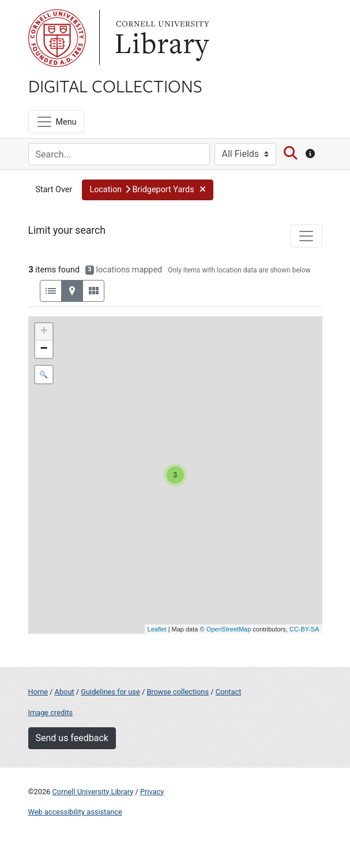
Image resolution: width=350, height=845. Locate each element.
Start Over (54, 190)
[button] (147, 190)
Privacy (152, 791)
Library (161, 38)
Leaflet (157, 629)
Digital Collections (115, 85)
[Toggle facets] (306, 236)
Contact (229, 691)
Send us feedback (72, 737)
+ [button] (43, 332)
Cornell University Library (93, 791)
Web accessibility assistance (75, 811)
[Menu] (56, 121)
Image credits (50, 712)
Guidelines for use (110, 691)
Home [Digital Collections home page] (38, 691)
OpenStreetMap (228, 629)
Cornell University (57, 38)
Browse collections (177, 691)
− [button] (43, 349)
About (64, 691)
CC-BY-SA (304, 629)
